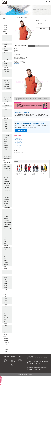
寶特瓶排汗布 (6, 179)
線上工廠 (5, 27)
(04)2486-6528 (31, 369)
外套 (4, 90)
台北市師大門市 (6, 342)
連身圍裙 (5, 63)
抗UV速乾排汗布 (6, 175)
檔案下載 (5, 334)
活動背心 (5, 319)
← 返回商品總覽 (17, 147)
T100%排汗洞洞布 (7, 183)
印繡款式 (4, 266)
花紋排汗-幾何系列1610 (7, 195)
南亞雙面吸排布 (6, 201)
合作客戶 (5, 29)
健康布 (5, 241)
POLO (12, 359)
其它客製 (5, 116)
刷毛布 (5, 243)
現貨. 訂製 (5, 48)
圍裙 (4, 61)
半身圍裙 (5, 65)
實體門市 (5, 351)
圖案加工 (5, 268)
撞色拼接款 (6, 145)
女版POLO (6, 313)
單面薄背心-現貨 (6, 84)
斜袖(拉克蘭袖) (6, 147)
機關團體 (5, 141)
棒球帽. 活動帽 (6, 73)
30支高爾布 (6, 218)
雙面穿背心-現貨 (6, 86)
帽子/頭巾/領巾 (6, 67)
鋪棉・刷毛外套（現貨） (19, 142)
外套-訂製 (5, 92)
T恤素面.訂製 (6, 35)
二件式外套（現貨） (18, 145)
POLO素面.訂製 (6, 44)
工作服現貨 (6, 59)
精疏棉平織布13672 (7, 247)
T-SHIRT (5, 33)
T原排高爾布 (6, 164)
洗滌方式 (45, 45)
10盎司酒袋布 (6, 262)
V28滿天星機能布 (7, 166)
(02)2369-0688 (31, 363)
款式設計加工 (20, 360)
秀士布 (5, 258)
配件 (12, 364)
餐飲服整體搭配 (6, 135)
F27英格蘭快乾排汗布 (7, 170)
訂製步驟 (5, 298)
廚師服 (5, 46)
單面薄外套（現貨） (18, 141)
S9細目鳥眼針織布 (7, 185)
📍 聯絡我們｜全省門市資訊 (20, 130)
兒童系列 (5, 109)
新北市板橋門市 (6, 340)
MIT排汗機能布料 (7, 162)
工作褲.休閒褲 (6, 105)
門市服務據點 (30, 356)
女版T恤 (5, 308)
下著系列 (5, 124)
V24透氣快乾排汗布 (7, 168)
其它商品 (5, 107)
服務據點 (4, 336)
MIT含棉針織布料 (7, 207)
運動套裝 (5, 40)
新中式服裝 (6, 151)
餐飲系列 (5, 120)
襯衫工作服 (6, 317)
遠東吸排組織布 (6, 199)
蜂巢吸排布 (6, 203)
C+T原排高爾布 (6, 220)
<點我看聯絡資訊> (17, 63)
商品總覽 (4, 31)
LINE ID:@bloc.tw (37, 359)
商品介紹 (31, 45)
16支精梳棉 (6, 216)
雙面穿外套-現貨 (6, 99)
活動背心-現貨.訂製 (7, 80)
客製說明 (38, 45)
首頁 (15, 17)
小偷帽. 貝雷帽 (6, 71)
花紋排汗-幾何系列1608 (7, 188)
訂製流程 (5, 296)
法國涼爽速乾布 (6, 177)
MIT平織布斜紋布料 (7, 245)
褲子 (4, 103)
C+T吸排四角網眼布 (7, 222)
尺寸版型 (5, 304)
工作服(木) (5, 126)
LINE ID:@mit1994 (37, 369)
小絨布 (5, 237)
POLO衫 (5, 42)
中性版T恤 (5, 306)
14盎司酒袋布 (6, 264)
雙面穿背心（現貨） (18, 138)
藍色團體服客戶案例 (7, 156)
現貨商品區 (6, 118)
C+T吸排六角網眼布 (7, 224)
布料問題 (5, 325)
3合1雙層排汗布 (6, 226)
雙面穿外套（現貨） (18, 143)
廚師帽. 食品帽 (6, 69)
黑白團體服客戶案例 (7, 158)
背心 (4, 78)
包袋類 (5, 111)
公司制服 (5, 137)
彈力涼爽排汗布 (6, 181)
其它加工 (5, 287)
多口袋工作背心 (6, 128)
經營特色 (5, 25)
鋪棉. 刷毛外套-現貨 (7, 97)
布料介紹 (4, 160)
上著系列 (5, 122)
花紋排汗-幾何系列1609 (7, 191)
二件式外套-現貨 (6, 101)
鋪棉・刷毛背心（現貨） (19, 139)
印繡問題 (5, 327)
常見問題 (5, 323)
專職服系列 (6, 54)
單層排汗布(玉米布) (7, 197)
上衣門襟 (5, 281)
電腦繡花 (19, 359)
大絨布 (5, 239)
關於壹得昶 (6, 20)
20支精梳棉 (6, 209)
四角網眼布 (6, 230)
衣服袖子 (5, 283)
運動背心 (5, 143)
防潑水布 (5, 260)
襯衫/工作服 (6, 50)
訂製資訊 (4, 294)
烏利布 (5, 256)
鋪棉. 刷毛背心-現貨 (7, 88)
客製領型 (5, 149)
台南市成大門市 (6, 349)
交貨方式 (5, 302)
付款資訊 (5, 300)
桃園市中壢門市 (6, 344)
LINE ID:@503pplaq (37, 363)
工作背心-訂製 (6, 82)
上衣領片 (5, 279)
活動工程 (5, 139)
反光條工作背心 (6, 130)
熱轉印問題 (6, 332)
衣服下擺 (5, 285)
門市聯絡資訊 (6, 338)
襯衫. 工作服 (6, 52)
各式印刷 (5, 270)
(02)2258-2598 (31, 359)
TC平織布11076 (6, 249)
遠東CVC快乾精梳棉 (7, 228)
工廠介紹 (4, 18)
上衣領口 (5, 277)
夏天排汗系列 (6, 205)
